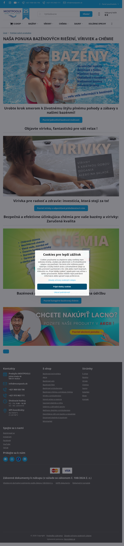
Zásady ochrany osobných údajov (62, 280)
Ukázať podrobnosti (62, 292)
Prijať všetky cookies (62, 286)
